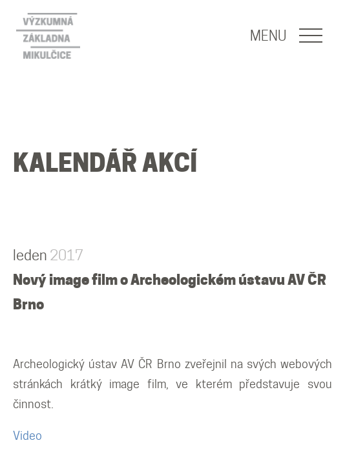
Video (27, 435)
